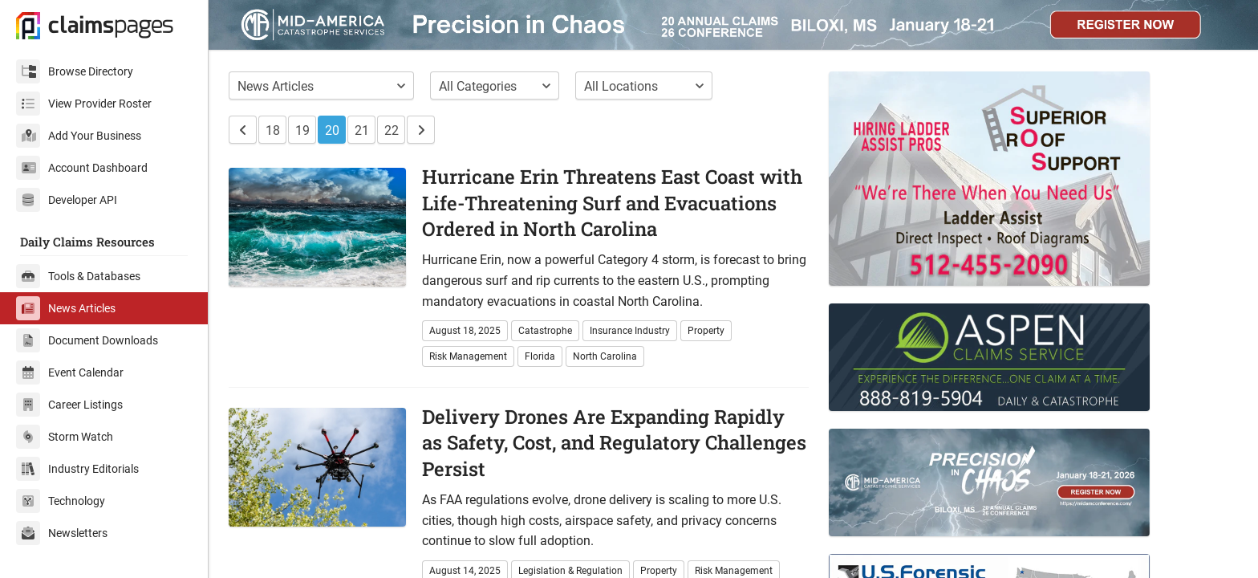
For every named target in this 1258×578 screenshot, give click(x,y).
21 (362, 130)
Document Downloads (87, 340)
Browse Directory (74, 71)
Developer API (66, 200)
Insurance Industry (630, 330)
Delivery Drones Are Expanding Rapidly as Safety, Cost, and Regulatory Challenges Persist (614, 443)
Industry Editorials (77, 469)
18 (273, 130)
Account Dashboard (82, 168)
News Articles (66, 308)
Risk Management (468, 356)
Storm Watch (64, 437)
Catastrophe (545, 330)
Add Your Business (78, 136)
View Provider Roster (84, 104)
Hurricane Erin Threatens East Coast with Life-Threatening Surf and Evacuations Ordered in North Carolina (612, 203)
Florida (540, 356)
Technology (60, 501)
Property (706, 330)
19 (302, 130)
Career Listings (69, 405)
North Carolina (605, 356)
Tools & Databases (78, 276)
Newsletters (62, 533)
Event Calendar (70, 372)
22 (391, 130)
